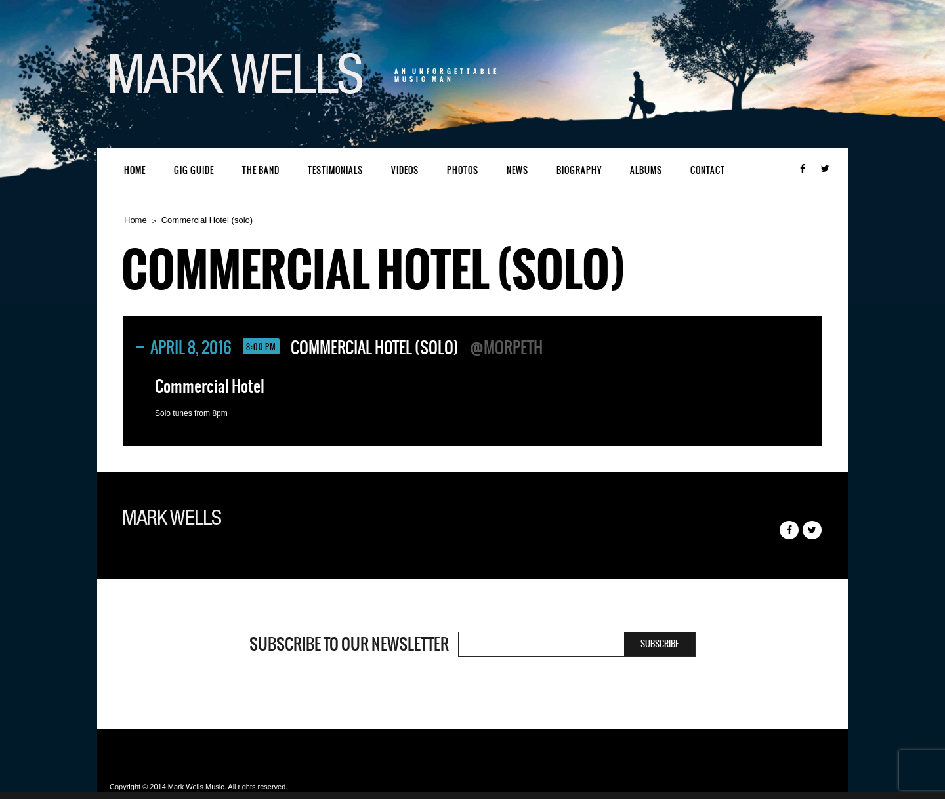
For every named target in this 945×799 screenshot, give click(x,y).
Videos (405, 170)
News (517, 170)
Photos (462, 170)
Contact (707, 170)
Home (135, 170)
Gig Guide (194, 170)
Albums (646, 170)
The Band (261, 170)
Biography (579, 170)
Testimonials (335, 170)
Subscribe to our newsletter (349, 644)
